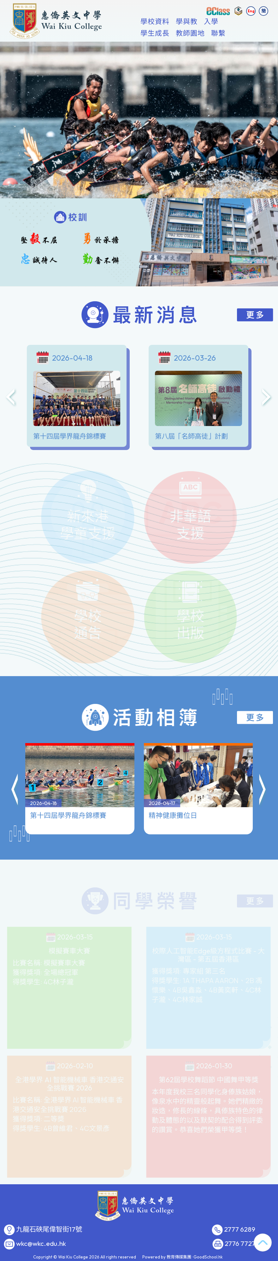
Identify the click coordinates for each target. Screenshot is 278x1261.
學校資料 (157, 33)
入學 (213, 33)
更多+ (238, 33)
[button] (15, 759)
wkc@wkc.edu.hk (41, 1244)
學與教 (189, 33)
